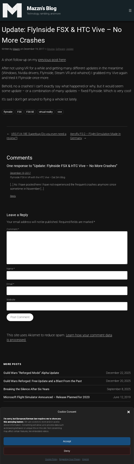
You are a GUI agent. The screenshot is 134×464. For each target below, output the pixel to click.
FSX (19, 111)
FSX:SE (30, 111)
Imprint (85, 459)
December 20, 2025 (118, 381)
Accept (67, 441)
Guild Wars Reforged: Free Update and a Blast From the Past (42, 381)
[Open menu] (130, 10)
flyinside (8, 111)
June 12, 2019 (122, 397)
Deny (67, 450)
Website (11, 299)
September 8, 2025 (119, 389)
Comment (13, 229)
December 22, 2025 (118, 373)
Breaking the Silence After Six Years (26, 389)
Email (10, 284)
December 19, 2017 (20, 173)
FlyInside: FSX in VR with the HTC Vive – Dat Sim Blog (37, 177)
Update (69, 49)
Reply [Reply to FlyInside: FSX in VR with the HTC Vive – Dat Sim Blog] (13, 196)
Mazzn (16, 49)
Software (60, 49)
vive (60, 111)
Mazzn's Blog (41, 8)
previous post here (52, 60)
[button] (128, 412)
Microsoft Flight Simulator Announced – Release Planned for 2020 (46, 397)
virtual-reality (46, 111)
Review (50, 49)
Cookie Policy (51, 459)
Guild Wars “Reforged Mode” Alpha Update (31, 373)
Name (10, 268)
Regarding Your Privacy (69, 459)
